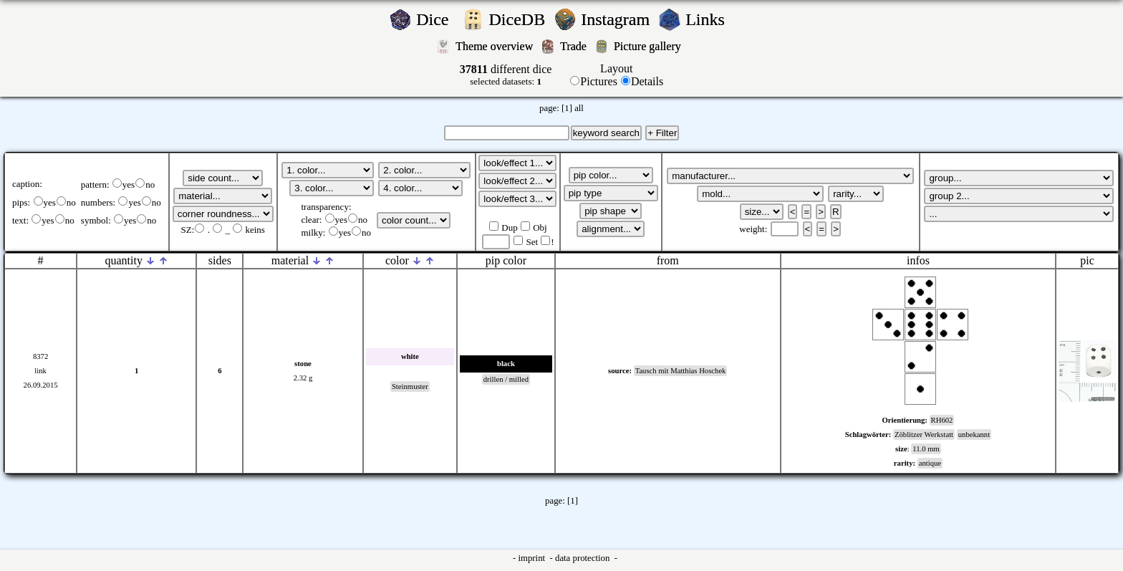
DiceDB (519, 19)
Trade (574, 46)
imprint (532, 558)
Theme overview (496, 46)
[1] (567, 108)
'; (223, 178)
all (579, 108)
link (40, 371)
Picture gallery (650, 46)
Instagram (617, 19)
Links (709, 19)
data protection (583, 558)
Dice (436, 19)
